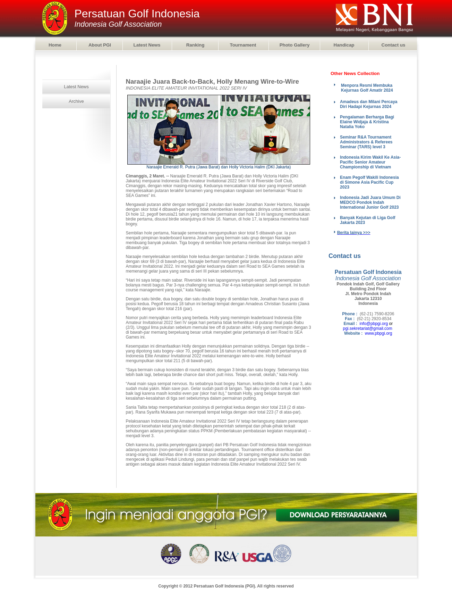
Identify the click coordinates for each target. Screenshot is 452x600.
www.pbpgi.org (378, 333)
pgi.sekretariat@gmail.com (367, 328)
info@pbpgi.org (374, 323)
